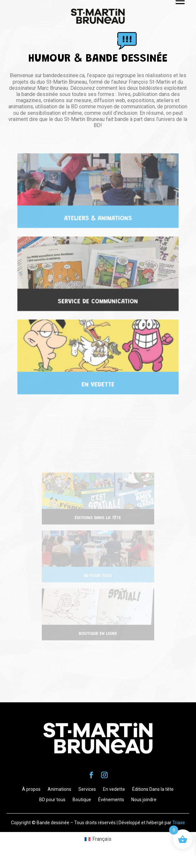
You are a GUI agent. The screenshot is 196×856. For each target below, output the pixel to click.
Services (87, 789)
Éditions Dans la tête (153, 789)
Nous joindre (143, 799)
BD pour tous (52, 799)
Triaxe (178, 822)
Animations (59, 789)
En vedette (114, 789)
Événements (111, 799)
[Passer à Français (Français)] (98, 839)
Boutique (82, 799)
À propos (31, 789)
